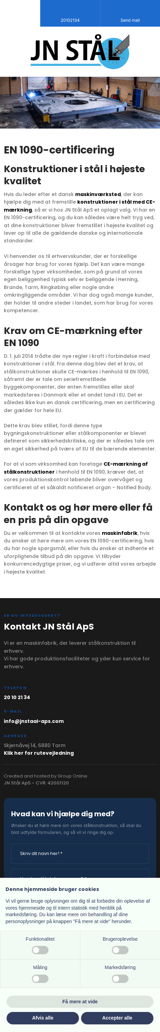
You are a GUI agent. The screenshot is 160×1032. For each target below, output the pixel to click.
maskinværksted (98, 194)
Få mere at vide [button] (80, 1001)
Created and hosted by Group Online (45, 776)
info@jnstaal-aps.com (34, 721)
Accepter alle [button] (117, 1018)
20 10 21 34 (17, 697)
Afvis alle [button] (42, 1018)
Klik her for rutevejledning (39, 753)
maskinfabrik (119, 533)
